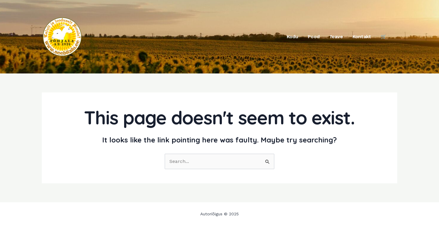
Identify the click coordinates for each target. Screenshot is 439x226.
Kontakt (362, 36)
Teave (336, 36)
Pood (314, 36)
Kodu (292, 36)
